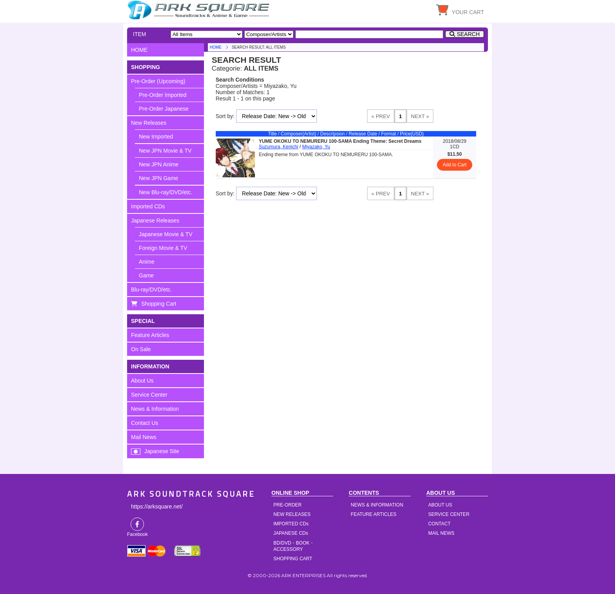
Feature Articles (150, 335)
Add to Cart (455, 165)
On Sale (141, 349)
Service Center (149, 395)
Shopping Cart (158, 304)
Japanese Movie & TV (166, 234)
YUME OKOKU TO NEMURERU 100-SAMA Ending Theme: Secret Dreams (340, 141)
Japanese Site (161, 451)
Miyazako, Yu (316, 146)
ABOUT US (440, 505)
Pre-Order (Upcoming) (158, 81)
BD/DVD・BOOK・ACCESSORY (293, 546)
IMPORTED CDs (291, 524)
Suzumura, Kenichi (278, 146)
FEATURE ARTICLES (373, 514)
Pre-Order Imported (162, 95)
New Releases (148, 123)
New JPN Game (158, 178)
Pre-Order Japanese (164, 109)
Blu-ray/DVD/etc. (151, 289)
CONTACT (439, 524)
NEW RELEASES (292, 514)
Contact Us (144, 423)
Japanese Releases (155, 220)
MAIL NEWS (441, 533)
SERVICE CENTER (448, 514)
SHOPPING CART (292, 558)
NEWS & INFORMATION (377, 505)
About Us (142, 380)
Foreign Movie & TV (163, 248)
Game (146, 275)
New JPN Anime (158, 164)
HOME (199, 10)
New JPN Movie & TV (165, 151)
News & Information (155, 409)
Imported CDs (148, 206)
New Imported (156, 136)
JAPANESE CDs (290, 533)
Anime (147, 262)
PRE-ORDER (287, 505)
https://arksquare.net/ (157, 506)
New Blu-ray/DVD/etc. (165, 192)
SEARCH (468, 34)
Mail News (143, 437)
